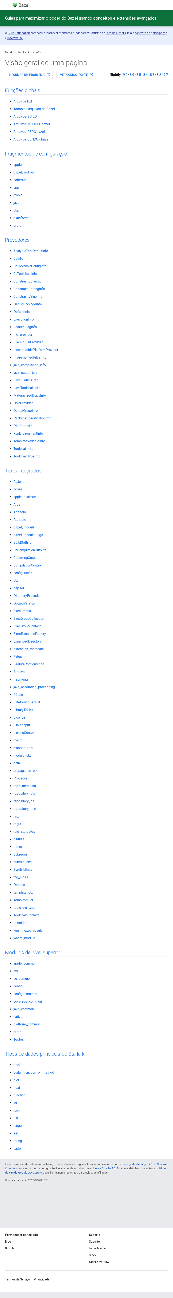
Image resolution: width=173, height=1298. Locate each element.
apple (18, 165)
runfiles (19, 839)
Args (17, 504)
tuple (17, 1148)
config (18, 986)
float (17, 1088)
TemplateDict (23, 900)
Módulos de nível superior (32, 952)
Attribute (20, 520)
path (17, 763)
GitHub (9, 1248)
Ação (17, 482)
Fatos (18, 657)
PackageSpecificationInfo (32, 418)
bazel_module (24, 527)
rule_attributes (24, 832)
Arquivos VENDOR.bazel (31, 139)
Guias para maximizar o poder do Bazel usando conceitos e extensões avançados (81, 18)
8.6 (132, 75)
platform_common (27, 1024)
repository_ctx (24, 794)
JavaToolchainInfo (27, 388)
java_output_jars (26, 373)
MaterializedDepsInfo (30, 395)
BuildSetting (22, 542)
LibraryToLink (23, 710)
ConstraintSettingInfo (29, 289)
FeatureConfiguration (29, 664)
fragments (21, 679)
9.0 (125, 75)
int (15, 1103)
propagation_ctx (25, 771)
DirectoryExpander (27, 596)
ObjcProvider (23, 403)
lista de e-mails (116, 33)
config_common (25, 994)
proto (17, 226)
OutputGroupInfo (26, 411)
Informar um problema (29, 74)
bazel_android (24, 172)
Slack (92, 1255)
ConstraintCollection (28, 281)
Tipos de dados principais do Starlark (45, 1054)
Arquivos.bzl (23, 101)
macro (18, 740)
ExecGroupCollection (29, 619)
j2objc (18, 195)
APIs (39, 52)
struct (18, 847)
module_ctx (22, 755)
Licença (19, 717)
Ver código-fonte (76, 74)
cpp (16, 188)
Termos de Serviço (17, 1279)
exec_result (22, 611)
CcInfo (18, 259)
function (19, 1095)
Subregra (20, 854)
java (16, 203)
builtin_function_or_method (34, 1072)
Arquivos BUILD (25, 117)
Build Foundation (19, 33)
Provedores (17, 240)
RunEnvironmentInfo (28, 433)
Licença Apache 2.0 (103, 1168)
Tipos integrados (23, 471)
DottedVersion (24, 603)
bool (17, 1065)
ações (18, 489)
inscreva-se (15, 38)
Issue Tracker (98, 1248)
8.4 (145, 75)
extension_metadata (29, 649)
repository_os (24, 801)
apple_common (25, 963)
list (16, 1118)
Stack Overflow (99, 1262)
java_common (24, 1009)
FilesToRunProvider (28, 342)
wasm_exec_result (28, 930)
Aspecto (20, 512)
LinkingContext (24, 733)
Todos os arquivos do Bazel (34, 109)
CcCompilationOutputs (30, 550)
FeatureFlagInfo (25, 327)
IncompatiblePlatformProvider (36, 350)
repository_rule (25, 809)
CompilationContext (28, 565)
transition (20, 923)
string (18, 1141)
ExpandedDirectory (28, 641)
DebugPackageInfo (28, 304)
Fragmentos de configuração (36, 154)
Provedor (20, 778)
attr (16, 971)
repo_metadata (25, 786)
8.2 (159, 75)
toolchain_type (24, 908)
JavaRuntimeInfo (26, 380)
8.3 (152, 75)
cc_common (22, 979)
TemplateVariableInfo (29, 441)
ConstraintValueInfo (28, 297)
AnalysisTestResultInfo (31, 251)
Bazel (8, 52)
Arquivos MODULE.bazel (32, 124)
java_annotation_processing (34, 687)
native (18, 1017)
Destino (19, 885)
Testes (19, 1039)
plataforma (21, 218)
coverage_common (28, 1001)
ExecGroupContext (27, 626)
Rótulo (18, 695)
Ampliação (24, 52)
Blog (8, 1241)
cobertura (20, 180)
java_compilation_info (30, 365)
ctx (16, 581)
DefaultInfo (22, 312)
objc (17, 210)
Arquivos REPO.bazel (29, 132)
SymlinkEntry (23, 870)
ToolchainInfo (23, 449)
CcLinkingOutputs (26, 558)
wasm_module (24, 938)
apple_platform (25, 497)
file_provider (23, 335)
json (17, 1110)
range (18, 1126)
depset (19, 588)
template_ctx (23, 892)
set (16, 1133)
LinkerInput (22, 725)
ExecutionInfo (24, 319)
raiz (16, 816)
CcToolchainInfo (25, 274)
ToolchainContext (26, 915)
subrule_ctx (22, 862)
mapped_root (23, 748)
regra (17, 824)
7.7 (166, 75)
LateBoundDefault (27, 702)
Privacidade (42, 1279)
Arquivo (19, 672)
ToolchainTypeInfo (27, 456)
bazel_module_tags (28, 535)
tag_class (21, 877)
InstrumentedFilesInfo (30, 357)
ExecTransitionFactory (30, 634)
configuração (23, 573)
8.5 (139, 75)
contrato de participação (151, 33)
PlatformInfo (23, 426)
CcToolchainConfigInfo (30, 266)
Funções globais (22, 90)
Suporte (94, 1241)
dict (16, 1080)
